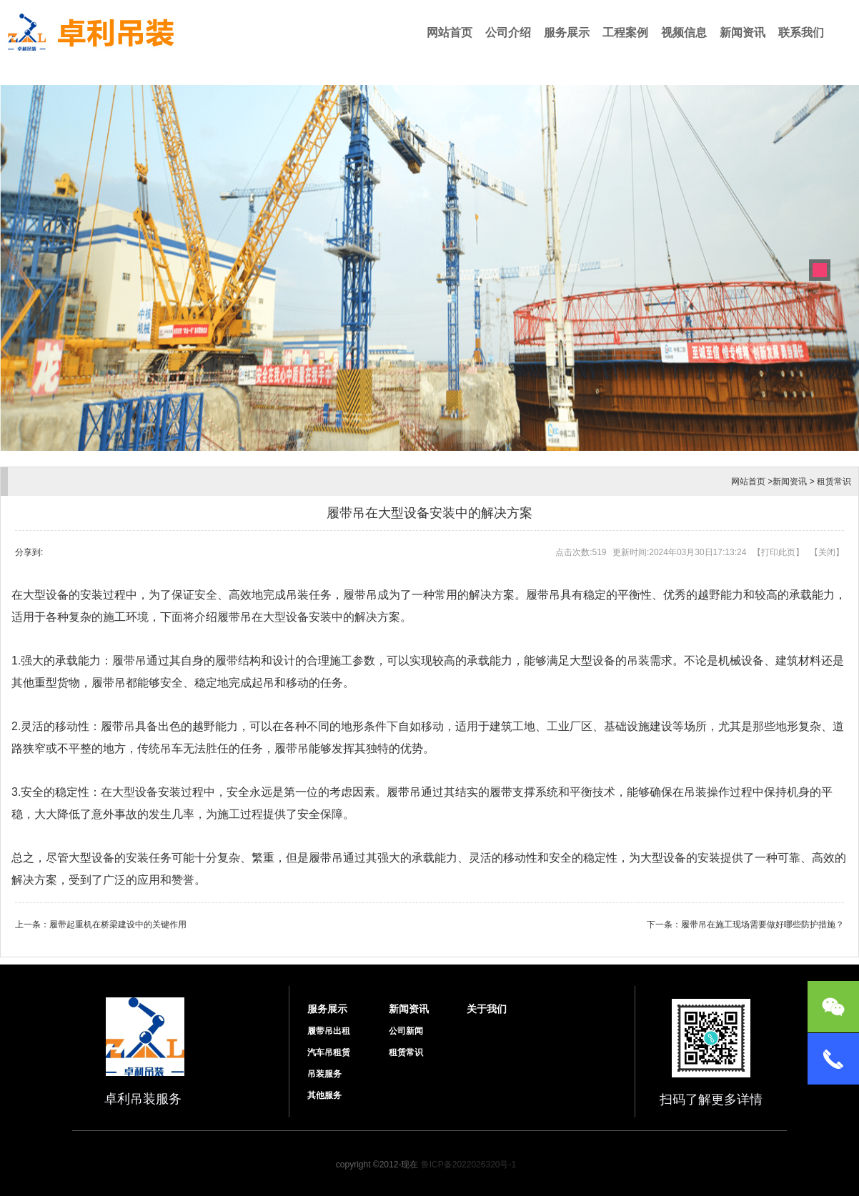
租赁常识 (834, 482)
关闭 (826, 552)
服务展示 (567, 32)
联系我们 (801, 32)
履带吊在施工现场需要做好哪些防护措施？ (762, 925)
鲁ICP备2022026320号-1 (468, 1165)
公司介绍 (508, 32)
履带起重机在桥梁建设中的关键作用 (118, 925)
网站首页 (449, 32)
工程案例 (625, 32)
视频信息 (684, 32)
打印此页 (778, 552)
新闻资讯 (742, 32)
